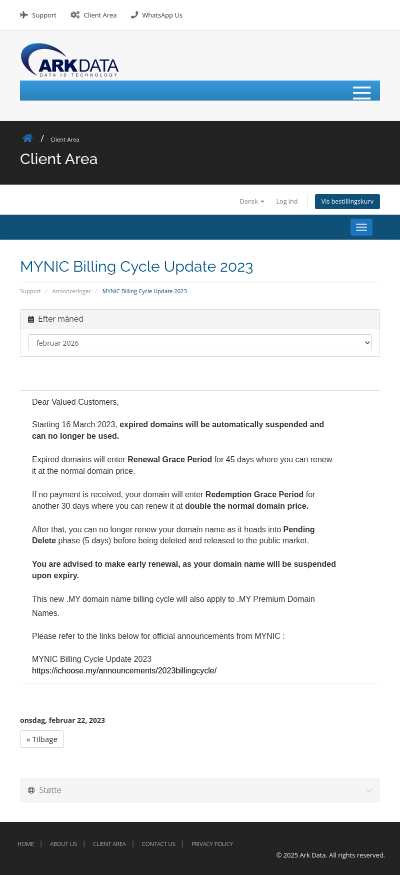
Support (44, 15)
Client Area (100, 15)
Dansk (252, 201)
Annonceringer (71, 291)
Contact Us (159, 843)
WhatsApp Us (162, 15)
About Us (63, 843)
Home (26, 843)
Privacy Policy (212, 843)
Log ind (287, 201)
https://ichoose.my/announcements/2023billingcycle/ (124, 670)
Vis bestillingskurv (348, 201)
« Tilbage (42, 739)
